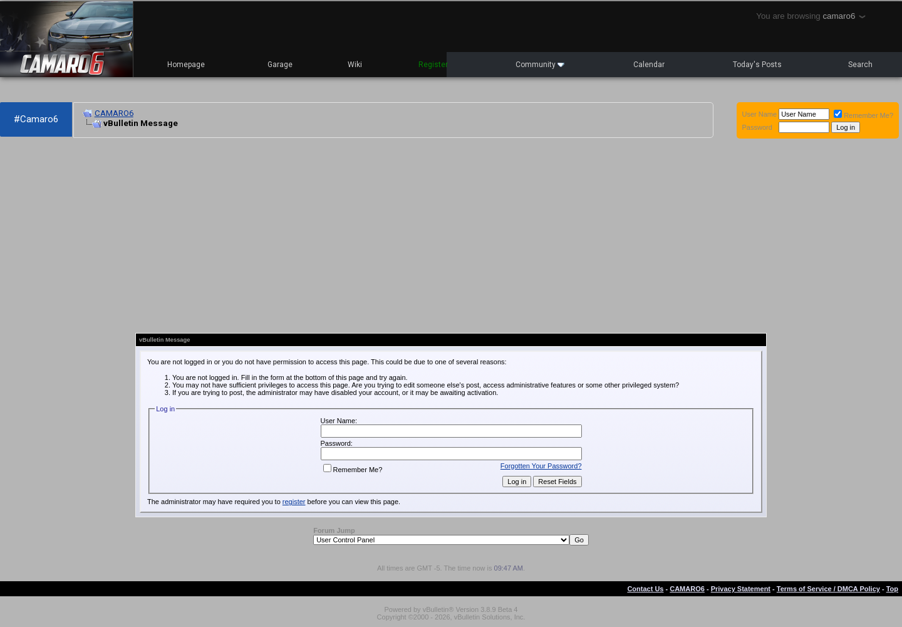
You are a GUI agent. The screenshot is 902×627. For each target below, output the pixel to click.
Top (892, 589)
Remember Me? (863, 115)
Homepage (186, 64)
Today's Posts (757, 64)
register (294, 501)
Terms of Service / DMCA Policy (828, 589)
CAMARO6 (114, 113)
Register (433, 64)
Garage (280, 64)
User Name (759, 114)
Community (540, 64)
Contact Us (645, 589)
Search (860, 64)
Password (757, 127)
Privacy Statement (740, 589)
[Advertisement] (298, 236)
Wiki (355, 64)
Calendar (649, 64)
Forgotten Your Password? (541, 466)
